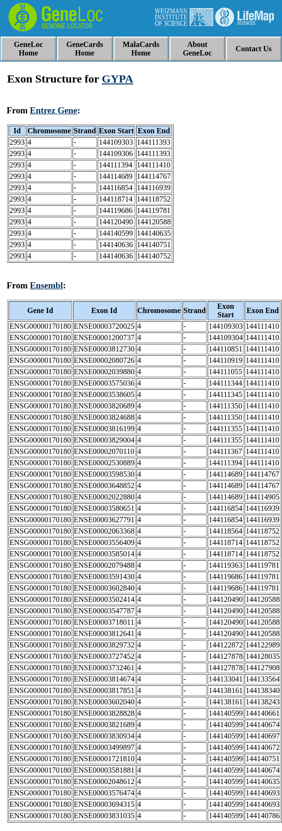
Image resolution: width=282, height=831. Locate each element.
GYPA (117, 79)
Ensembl (46, 285)
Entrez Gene (53, 110)
